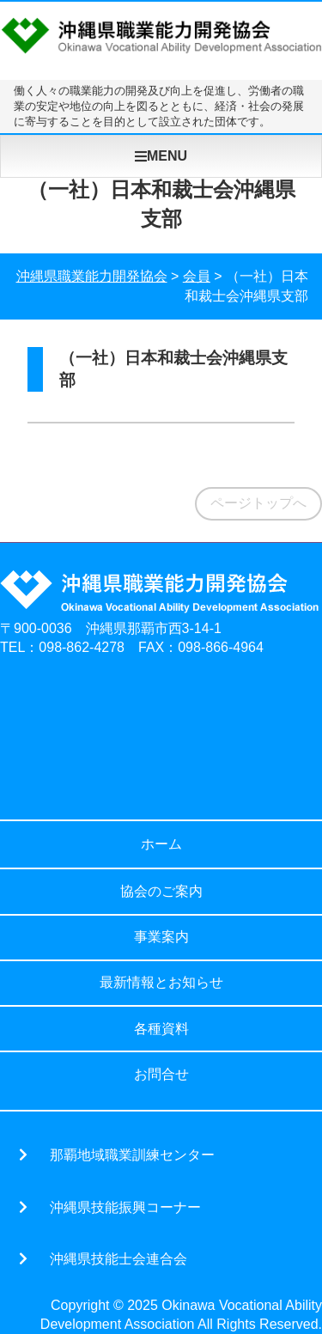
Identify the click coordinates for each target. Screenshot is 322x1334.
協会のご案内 (161, 891)
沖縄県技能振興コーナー (125, 1207)
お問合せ (161, 1074)
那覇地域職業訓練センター (132, 1154)
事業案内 (161, 936)
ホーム (161, 844)
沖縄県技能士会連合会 (118, 1258)
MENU (161, 156)
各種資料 (161, 1028)
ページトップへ (258, 503)
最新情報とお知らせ (161, 982)
